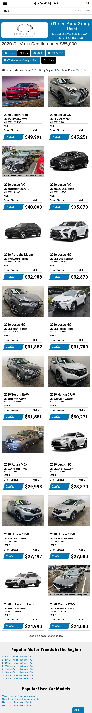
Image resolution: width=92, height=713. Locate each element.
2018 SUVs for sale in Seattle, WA (17, 678)
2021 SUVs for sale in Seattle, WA (17, 669)
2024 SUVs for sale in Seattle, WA (17, 660)
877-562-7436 (74, 37)
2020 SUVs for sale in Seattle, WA (17, 672)
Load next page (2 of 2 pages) (46, 635)
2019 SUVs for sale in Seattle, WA (17, 675)
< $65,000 (55, 53)
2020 (38, 53)
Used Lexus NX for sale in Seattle (17, 705)
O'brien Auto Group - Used (21, 60)
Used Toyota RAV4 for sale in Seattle (18, 696)
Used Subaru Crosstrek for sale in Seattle (20, 699)
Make (24, 53)
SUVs (9, 53)
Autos (5, 10)
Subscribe (86, 11)
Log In (76, 11)
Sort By (48, 60)
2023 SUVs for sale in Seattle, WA (17, 663)
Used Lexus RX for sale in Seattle (17, 702)
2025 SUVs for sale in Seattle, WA (17, 657)
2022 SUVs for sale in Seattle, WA (17, 666)
